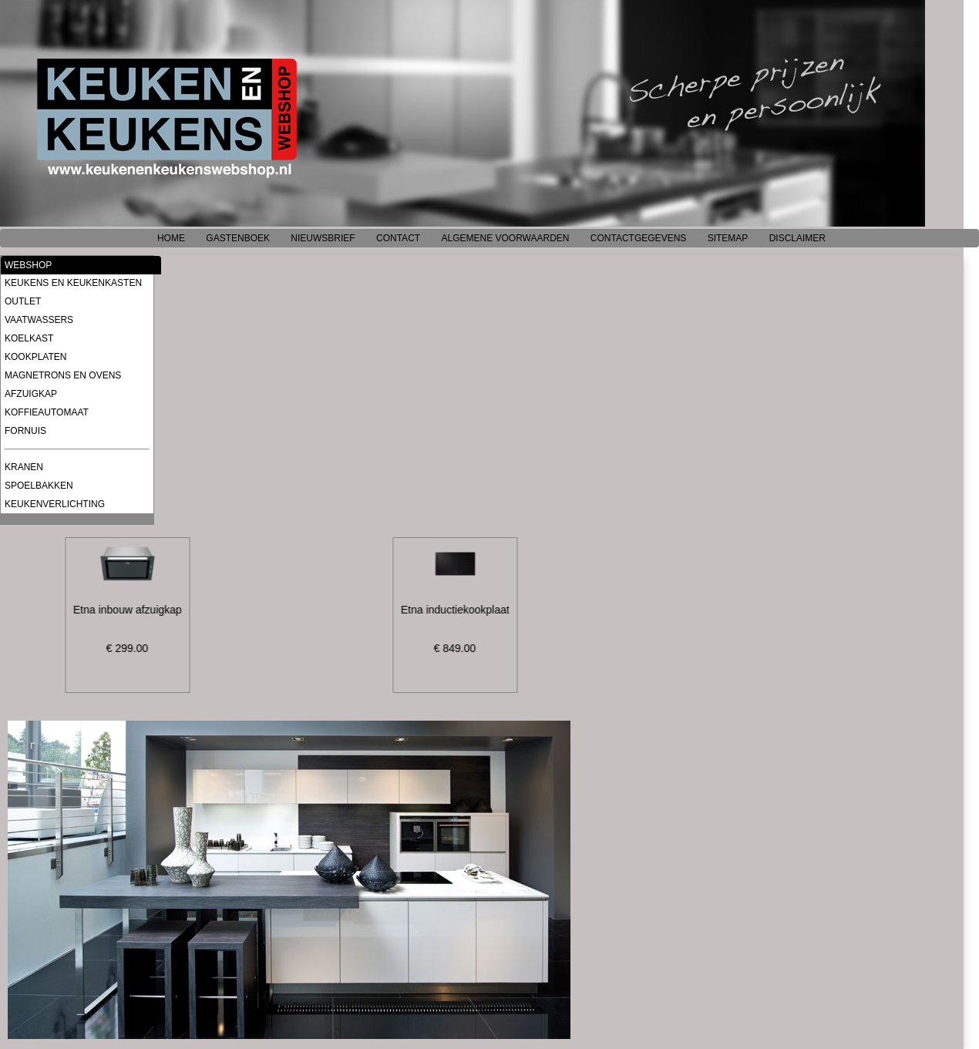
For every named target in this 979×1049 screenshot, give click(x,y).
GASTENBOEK (238, 238)
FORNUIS (25, 430)
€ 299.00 (130, 648)
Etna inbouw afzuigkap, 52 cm (148, 610)
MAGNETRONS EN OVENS (63, 375)
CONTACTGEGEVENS (638, 238)
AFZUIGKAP (31, 393)
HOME (171, 238)
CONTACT (398, 238)
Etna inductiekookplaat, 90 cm (475, 610)
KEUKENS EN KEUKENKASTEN (73, 282)
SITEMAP (728, 238)
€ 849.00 (457, 648)
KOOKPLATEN (35, 356)
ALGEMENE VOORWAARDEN (505, 238)
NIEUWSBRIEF (323, 238)
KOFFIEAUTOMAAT (47, 412)
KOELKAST (29, 338)
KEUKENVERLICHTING (55, 504)
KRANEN (24, 467)
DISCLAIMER (797, 238)
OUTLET (23, 301)
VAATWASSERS (39, 319)
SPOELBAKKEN (39, 485)
